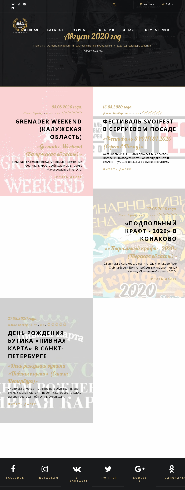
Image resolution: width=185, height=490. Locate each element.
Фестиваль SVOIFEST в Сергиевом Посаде (140, 125)
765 (34, 325)
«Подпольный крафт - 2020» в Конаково (151, 230)
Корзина (146, 4)
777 (129, 113)
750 (49, 113)
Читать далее (68, 177)
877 (144, 215)
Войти (167, 4)
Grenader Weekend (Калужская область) (48, 129)
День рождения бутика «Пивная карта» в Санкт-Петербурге (37, 344)
